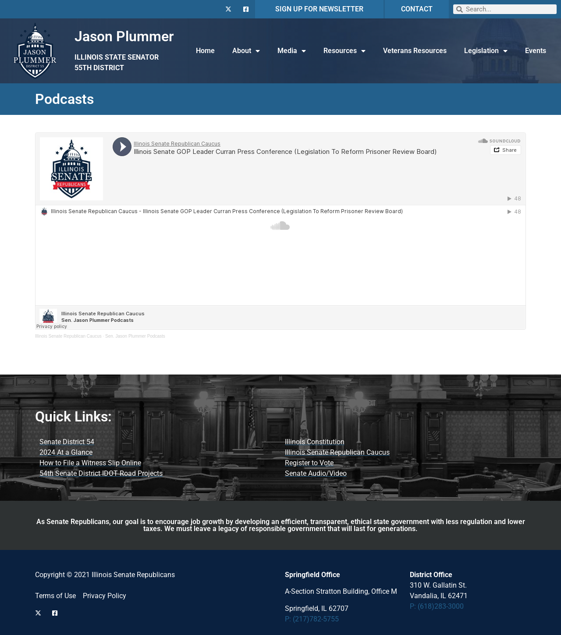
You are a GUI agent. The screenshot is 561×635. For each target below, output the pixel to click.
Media (291, 51)
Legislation (486, 51)
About (246, 51)
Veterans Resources (415, 50)
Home (205, 50)
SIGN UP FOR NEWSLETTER (319, 9)
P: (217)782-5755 (312, 619)
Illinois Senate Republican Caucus (68, 336)
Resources (344, 51)
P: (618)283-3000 (437, 606)
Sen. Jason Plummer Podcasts (135, 336)
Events (535, 50)
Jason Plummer (124, 36)
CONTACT (417, 9)
